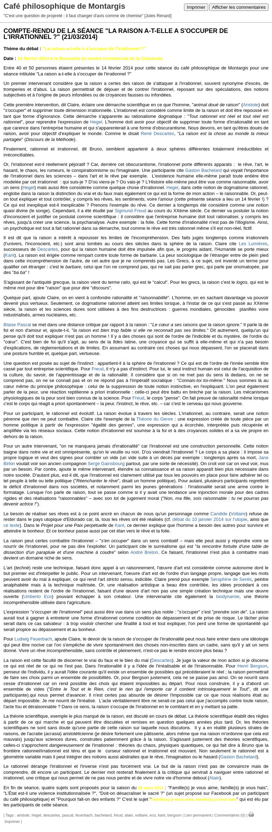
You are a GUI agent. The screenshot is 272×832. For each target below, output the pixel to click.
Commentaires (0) (230, 815)
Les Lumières (253, 243)
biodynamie (228, 596)
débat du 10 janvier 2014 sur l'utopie (209, 519)
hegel (36, 815)
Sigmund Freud (130, 210)
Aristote (250, 104)
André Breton (144, 552)
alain (129, 815)
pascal (67, 815)
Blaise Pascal (17, 324)
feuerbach (84, 815)
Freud (98, 368)
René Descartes (157, 133)
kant (161, 815)
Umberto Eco (37, 596)
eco (153, 815)
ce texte (12, 525)
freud (118, 815)
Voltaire (238, 513)
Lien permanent (197, 815)
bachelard (103, 815)
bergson (175, 815)
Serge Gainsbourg (106, 463)
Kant (9, 255)
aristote (23, 815)
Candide (218, 513)
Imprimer (196, 7)
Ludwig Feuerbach (33, 639)
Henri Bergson (252, 666)
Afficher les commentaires (239, 7)
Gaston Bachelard (203, 170)
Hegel (96, 122)
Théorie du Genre (154, 419)
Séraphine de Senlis (231, 579)
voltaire (141, 815)
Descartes (48, 249)
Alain (214, 777)
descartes (51, 815)
